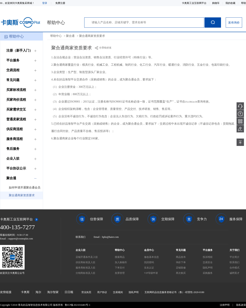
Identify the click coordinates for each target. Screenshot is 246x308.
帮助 (243, 3)
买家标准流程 (16, 89)
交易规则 (118, 292)
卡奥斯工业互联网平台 (194, 3)
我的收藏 (231, 3)
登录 (44, 3)
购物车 (216, 3)
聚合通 (11, 178)
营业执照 (86, 292)
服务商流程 (14, 139)
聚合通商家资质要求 (22, 195)
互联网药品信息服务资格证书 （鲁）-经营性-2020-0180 (174, 292)
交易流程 (12, 70)
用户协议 (102, 292)
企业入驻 (12, 158)
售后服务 (12, 148)
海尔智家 (53, 292)
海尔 (38, 292)
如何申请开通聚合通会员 (24, 187)
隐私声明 (134, 292)
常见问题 (12, 80)
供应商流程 (14, 129)
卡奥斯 (25, 292)
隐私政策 (241, 304)
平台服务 (12, 60)
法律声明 (225, 304)
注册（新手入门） (19, 50)
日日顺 (69, 292)
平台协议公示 (16, 168)
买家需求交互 (16, 109)
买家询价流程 (16, 99)
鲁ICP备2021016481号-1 (77, 304)
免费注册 (60, 3)
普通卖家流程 (16, 119)
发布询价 (234, 22)
